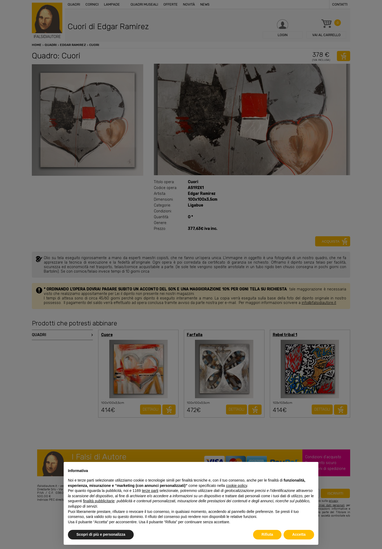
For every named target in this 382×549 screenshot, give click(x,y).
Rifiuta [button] (267, 534)
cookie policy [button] (236, 485)
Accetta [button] (299, 534)
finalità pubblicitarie (99, 501)
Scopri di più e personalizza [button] (100, 534)
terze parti (150, 490)
